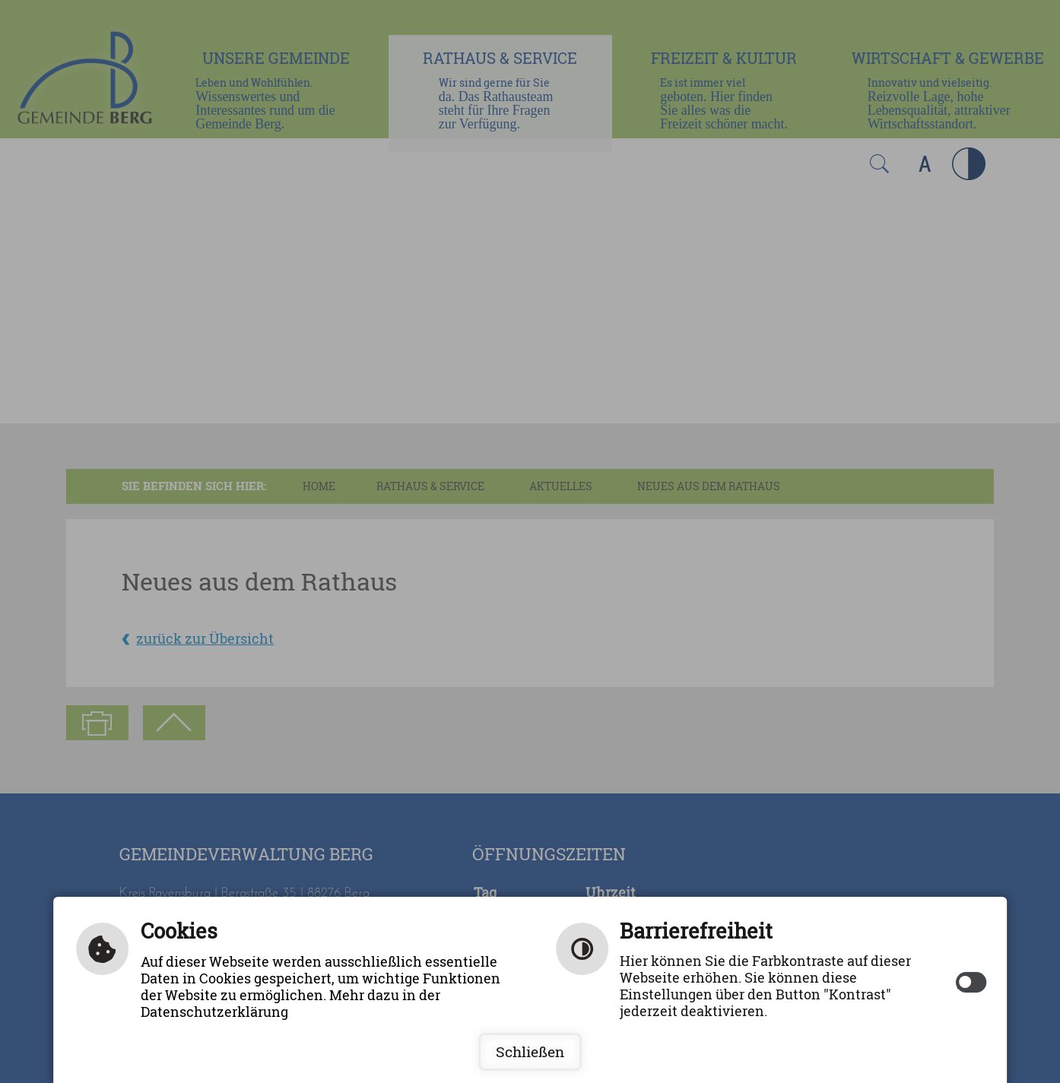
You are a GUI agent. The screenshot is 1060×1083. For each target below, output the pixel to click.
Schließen (530, 1052)
